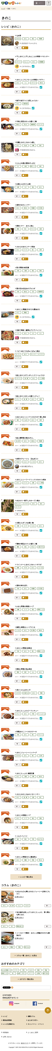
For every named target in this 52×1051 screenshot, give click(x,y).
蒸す (40, 145)
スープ (25, 525)
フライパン (33, 229)
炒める (41, 82)
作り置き (40, 208)
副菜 (18, 567)
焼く (25, 229)
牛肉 (18, 270)
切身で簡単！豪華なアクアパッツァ (28, 330)
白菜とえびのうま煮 (23, 184)
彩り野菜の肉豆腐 (22, 267)
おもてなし (40, 839)
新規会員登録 (7, 1020)
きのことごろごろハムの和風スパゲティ (30, 80)
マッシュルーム (41, 713)
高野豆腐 (25, 103)
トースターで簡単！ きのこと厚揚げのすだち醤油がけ (33, 934)
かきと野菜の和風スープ (25, 606)
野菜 (9, 8)
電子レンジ (33, 166)
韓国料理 (33, 124)
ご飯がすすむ (41, 546)
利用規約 (6, 1032)
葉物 (25, 860)
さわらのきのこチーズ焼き (25, 247)
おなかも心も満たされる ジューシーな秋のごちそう (33, 893)
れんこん (26, 61)
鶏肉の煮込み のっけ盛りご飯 (26, 544)
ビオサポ (18, 693)
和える (40, 860)
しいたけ (33, 461)
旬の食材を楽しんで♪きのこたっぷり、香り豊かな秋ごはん (33, 913)
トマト (18, 333)
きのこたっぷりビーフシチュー (27, 711)
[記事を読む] (19, 897)
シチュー (18, 399)
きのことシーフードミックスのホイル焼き (31, 479)
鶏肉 (18, 546)
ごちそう (27, 905)
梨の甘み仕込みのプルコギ (25, 288)
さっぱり (25, 420)
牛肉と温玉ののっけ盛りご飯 (26, 121)
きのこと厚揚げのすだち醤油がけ (28, 309)
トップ (3, 8)
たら (18, 166)
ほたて (25, 354)
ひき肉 (40, 755)
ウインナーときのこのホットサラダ (28, 564)
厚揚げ (25, 312)
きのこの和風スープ (23, 815)
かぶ (33, 672)
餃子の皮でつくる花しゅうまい (27, 100)
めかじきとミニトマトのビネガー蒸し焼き (31, 417)
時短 (19, 947)
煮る (33, 38)
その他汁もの (26, 693)
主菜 (40, 229)
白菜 (25, 166)
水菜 (18, 525)
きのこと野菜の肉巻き (24, 648)
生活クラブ (25, 1043)
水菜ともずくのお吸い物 (25, 523)
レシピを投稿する (9, 1024)
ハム (25, 82)
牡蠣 (33, 145)
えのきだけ (18, 38)
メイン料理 (41, 378)
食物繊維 (41, 61)
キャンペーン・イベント (36, 1024)
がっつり (40, 124)
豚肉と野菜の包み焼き (24, 669)
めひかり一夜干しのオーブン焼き (28, 500)
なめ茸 (18, 35)
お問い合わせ (7, 1037)
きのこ (25, 38)
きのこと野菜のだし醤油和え (26, 857)
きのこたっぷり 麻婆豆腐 (25, 773)
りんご (19, 905)
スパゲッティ (18, 61)
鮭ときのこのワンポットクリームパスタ (30, 375)
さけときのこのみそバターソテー (28, 794)
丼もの (25, 124)
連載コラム (31, 1016)
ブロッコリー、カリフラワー (37, 354)
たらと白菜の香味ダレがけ (25, 163)
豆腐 (25, 270)
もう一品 (40, 567)
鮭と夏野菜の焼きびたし (25, 438)
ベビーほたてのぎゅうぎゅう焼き (28, 351)
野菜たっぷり (41, 609)
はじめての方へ (33, 1020)
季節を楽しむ (20, 926)
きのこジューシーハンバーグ (26, 752)
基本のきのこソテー (23, 205)
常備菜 (40, 38)
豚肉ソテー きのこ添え (25, 226)
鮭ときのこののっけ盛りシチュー (28, 396)
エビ (25, 187)
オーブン (25, 249)
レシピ (5, 1016)
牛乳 (33, 839)
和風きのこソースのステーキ (26, 731)
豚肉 (18, 229)
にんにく (25, 461)
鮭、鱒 (26, 378)
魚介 (41, 503)
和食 (40, 270)
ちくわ (33, 525)
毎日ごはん (27, 947)
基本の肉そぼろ (21, 585)
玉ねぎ (25, 145)
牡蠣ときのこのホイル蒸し (25, 142)
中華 (33, 776)
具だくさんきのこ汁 (23, 690)
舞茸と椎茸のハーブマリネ (25, 627)
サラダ (25, 567)
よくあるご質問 (33, 1032)
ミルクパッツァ (21, 836)
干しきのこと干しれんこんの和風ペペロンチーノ (32, 58)
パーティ (18, 357)
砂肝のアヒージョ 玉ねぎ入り (27, 459)
